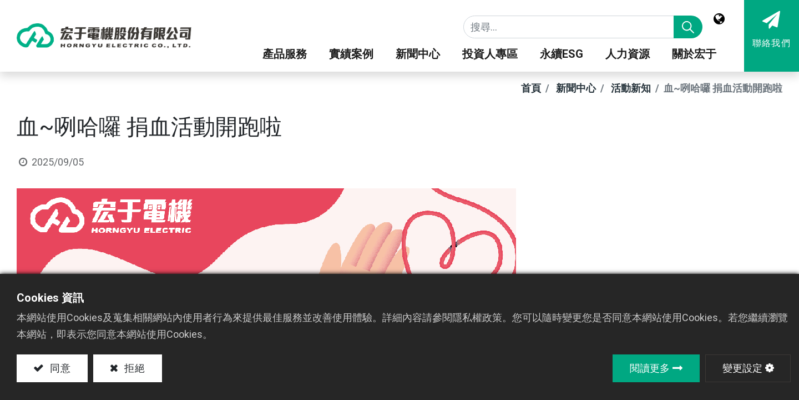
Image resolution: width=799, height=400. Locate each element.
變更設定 (742, 368)
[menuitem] (627, 57)
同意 (59, 368)
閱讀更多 (650, 368)
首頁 (531, 88)
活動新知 (631, 88)
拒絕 (134, 368)
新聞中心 (576, 88)
